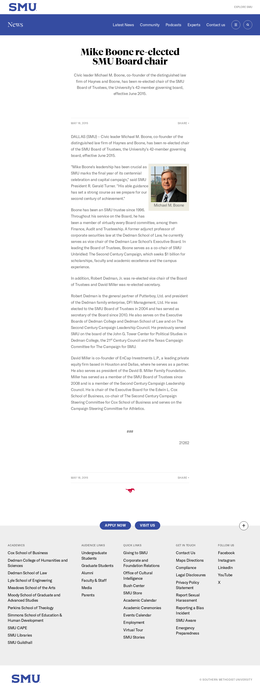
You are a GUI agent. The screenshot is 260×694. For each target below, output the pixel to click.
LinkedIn (225, 567)
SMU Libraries (20, 635)
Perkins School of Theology (30, 607)
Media (86, 587)
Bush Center (133, 585)
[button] (243, 525)
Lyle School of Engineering (30, 580)
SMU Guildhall (20, 642)
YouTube (225, 574)
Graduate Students (97, 565)
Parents (88, 595)
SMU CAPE (17, 627)
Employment (133, 622)
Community (149, 24)
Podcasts (173, 24)
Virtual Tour (133, 629)
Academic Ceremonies (142, 607)
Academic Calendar (139, 600)
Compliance (186, 567)
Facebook (226, 552)
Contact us (215, 24)
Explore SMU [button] (243, 7)
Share (182, 123)
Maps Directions (190, 560)
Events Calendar (137, 615)
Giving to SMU (135, 552)
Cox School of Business (28, 552)
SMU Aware (186, 620)
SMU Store (132, 593)
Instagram (226, 560)
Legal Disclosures (191, 574)
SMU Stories (134, 637)
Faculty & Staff (94, 580)
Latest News (123, 24)
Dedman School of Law (27, 572)
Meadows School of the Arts (31, 587)
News (15, 24)
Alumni (87, 572)
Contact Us (185, 552)
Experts (193, 24)
